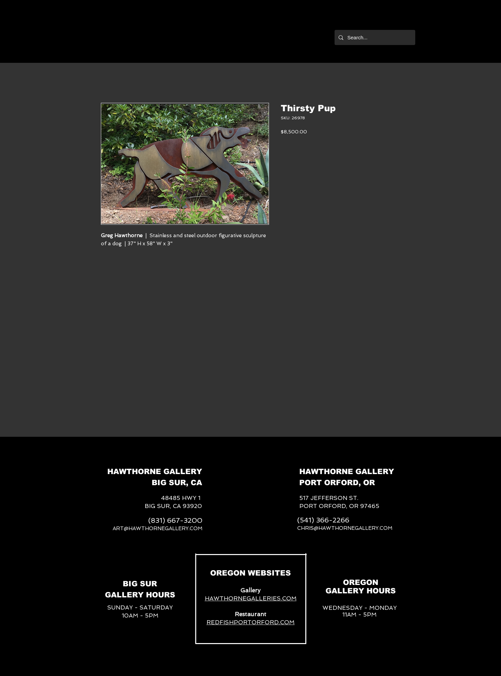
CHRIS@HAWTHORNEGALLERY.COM (344, 528)
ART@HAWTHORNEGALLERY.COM (157, 528)
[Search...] (374, 37)
